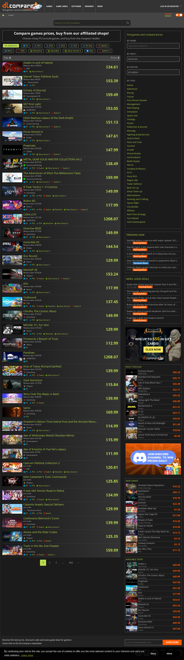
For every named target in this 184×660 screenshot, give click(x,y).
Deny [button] (153, 653)
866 (71, 562)
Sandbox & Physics (136, 168)
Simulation (132, 111)
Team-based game (136, 221)
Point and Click (134, 142)
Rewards (89, 6)
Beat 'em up (133, 187)
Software (76, 6)
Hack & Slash (133, 138)
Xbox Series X (73, 50)
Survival (131, 145)
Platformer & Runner (137, 126)
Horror (130, 164)
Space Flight (133, 202)
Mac (89, 50)
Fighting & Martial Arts (138, 134)
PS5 (37, 45)
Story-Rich (132, 176)
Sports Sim (132, 115)
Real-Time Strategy (136, 214)
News (100, 6)
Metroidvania (133, 195)
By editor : (153, 70)
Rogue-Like (132, 180)
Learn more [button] (27, 655)
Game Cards (62, 6)
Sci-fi (129, 172)
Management (133, 104)
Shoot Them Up (134, 191)
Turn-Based (133, 218)
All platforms (11, 45)
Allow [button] (169, 653)
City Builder (133, 206)
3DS (21, 50)
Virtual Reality (134, 153)
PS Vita (87, 45)
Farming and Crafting (137, 199)
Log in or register (169, 6)
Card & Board (133, 157)
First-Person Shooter (137, 100)
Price (115, 57)
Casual (130, 96)
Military (131, 210)
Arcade (130, 149)
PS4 (49, 45)
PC (25, 45)
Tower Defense (134, 183)
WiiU (8, 50)
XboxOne (36, 50)
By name (153, 44)
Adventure (132, 88)
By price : (153, 57)
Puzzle (130, 123)
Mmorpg (131, 130)
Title (7, 57)
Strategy (131, 119)
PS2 (74, 45)
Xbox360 (53, 50)
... (63, 562)
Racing (130, 92)
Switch (102, 45)
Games (49, 6)
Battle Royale (133, 161)
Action (130, 85)
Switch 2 (104, 50)
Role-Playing (133, 107)
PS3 (61, 45)
